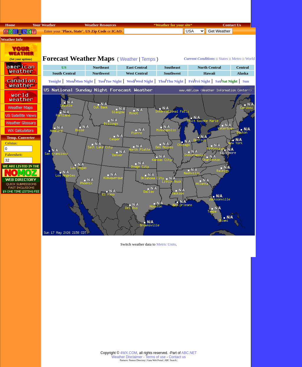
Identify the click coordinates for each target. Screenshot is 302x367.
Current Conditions (199, 58)
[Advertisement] (149, 44)
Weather (129, 59)
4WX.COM (128, 353)
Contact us (177, 357)
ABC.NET (189, 353)
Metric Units (166, 244)
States (223, 58)
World (250, 58)
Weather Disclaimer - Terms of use (138, 357)
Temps (148, 59)
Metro (237, 58)
